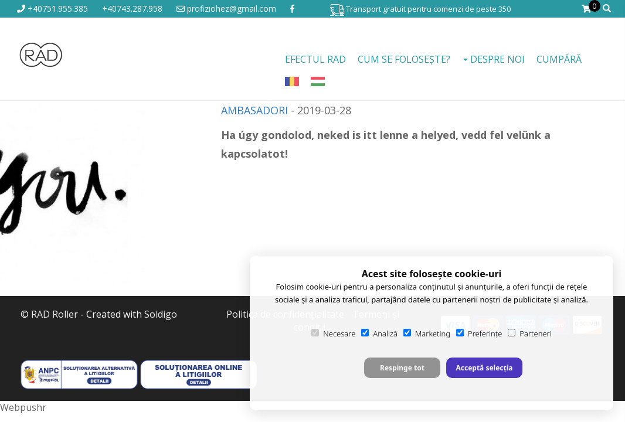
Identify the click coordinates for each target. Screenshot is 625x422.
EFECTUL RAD (315, 59)
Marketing (426, 333)
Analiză (379, 333)
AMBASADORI (254, 110)
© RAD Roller (49, 314)
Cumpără (559, 59)
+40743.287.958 (132, 8)
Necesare (333, 333)
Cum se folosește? (404, 59)
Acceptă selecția (484, 368)
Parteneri (529, 333)
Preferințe (479, 333)
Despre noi (494, 59)
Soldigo (160, 314)
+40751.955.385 (52, 8)
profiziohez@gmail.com (226, 8)
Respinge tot (402, 368)
